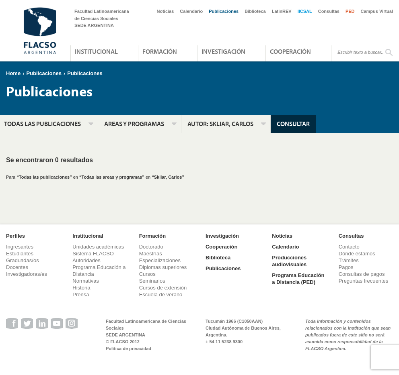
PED (350, 11)
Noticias (165, 11)
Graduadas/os (22, 260)
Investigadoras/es (26, 274)
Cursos (147, 274)
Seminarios (152, 281)
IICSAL (305, 11)
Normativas (85, 281)
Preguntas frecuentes (364, 281)
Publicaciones (224, 11)
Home (13, 73)
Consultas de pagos (362, 274)
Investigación (223, 51)
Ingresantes (19, 247)
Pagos (346, 267)
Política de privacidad (128, 348)
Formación (159, 51)
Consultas (328, 11)
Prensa (80, 294)
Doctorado (151, 247)
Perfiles (15, 236)
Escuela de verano (161, 294)
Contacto (349, 247)
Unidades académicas (98, 247)
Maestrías (150, 254)
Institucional (96, 51)
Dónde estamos (357, 254)
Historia (81, 288)
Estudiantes (19, 254)
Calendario (191, 11)
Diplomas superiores (163, 267)
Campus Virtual (377, 11)
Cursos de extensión (163, 288)
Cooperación (290, 51)
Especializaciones (160, 260)
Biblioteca (255, 11)
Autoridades (86, 260)
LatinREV (282, 11)
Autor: (220, 124)
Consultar (293, 124)
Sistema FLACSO (93, 254)
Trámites (349, 260)
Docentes (17, 267)
